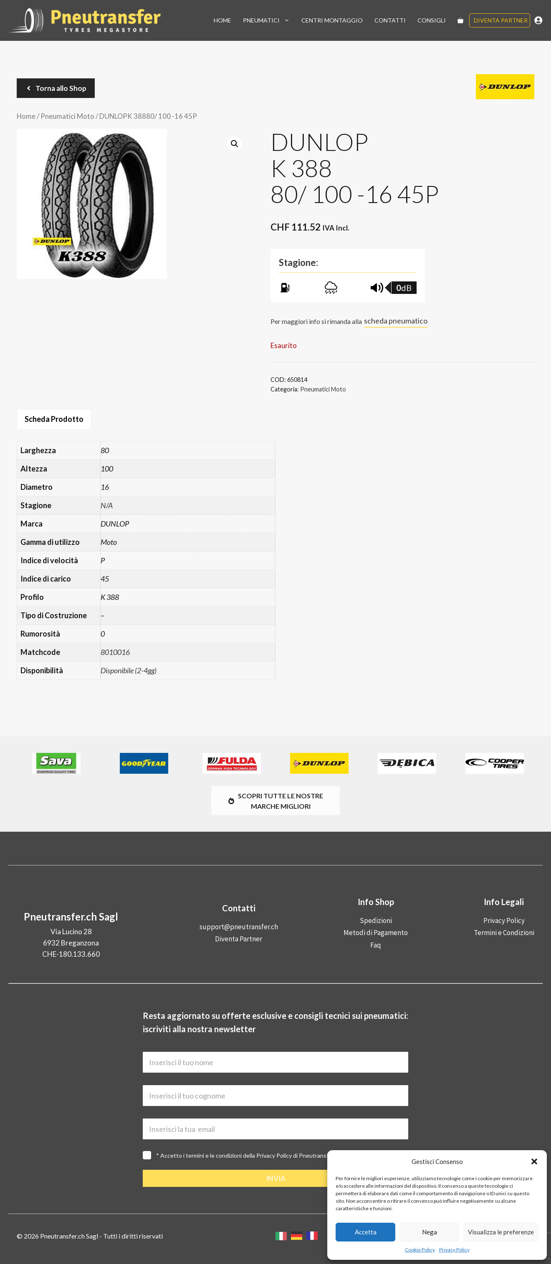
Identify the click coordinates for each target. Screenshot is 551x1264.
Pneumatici (269, 20)
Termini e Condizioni (504, 932)
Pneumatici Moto (67, 116)
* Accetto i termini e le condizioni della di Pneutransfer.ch (248, 1155)
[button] (534, 1161)
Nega (429, 1232)
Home (222, 20)
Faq (375, 945)
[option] (298, 1235)
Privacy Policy (454, 1249)
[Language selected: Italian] (299, 1236)
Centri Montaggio (332, 20)
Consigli (431, 20)
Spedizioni (376, 920)
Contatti (390, 20)
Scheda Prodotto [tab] (54, 419)
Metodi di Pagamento (376, 932)
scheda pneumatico (395, 320)
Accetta (366, 1232)
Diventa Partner (501, 20)
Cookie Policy (420, 1249)
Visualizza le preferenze (501, 1232)
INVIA (276, 1178)
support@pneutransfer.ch (239, 926)
